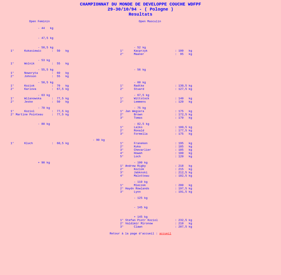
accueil (165, 269)
